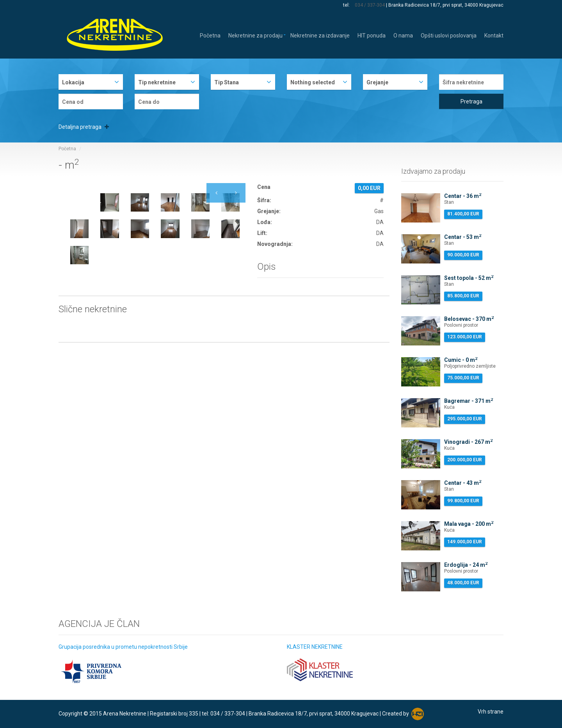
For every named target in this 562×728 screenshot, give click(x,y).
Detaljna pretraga (84, 127)
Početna (210, 34)
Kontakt (493, 34)
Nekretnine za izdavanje (320, 34)
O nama (403, 34)
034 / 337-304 (370, 5)
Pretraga (471, 101)
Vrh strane (490, 711)
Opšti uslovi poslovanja (449, 34)
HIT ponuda (371, 34)
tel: (347, 5)
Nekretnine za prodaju (255, 34)
